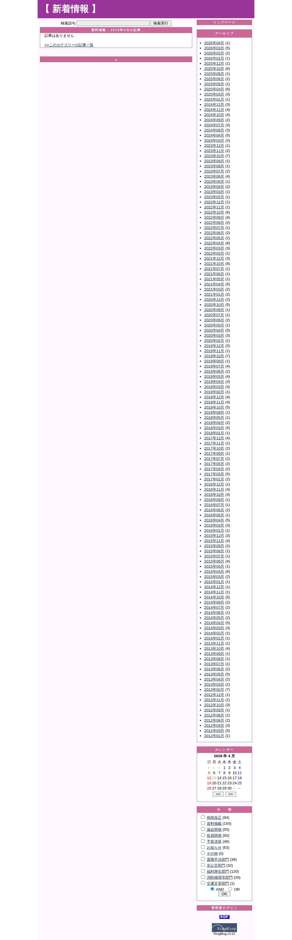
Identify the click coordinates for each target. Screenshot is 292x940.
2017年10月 (214, 448)
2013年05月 (214, 674)
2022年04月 (214, 243)
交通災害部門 (218, 883)
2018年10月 (214, 407)
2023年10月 (214, 156)
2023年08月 (214, 166)
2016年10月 (214, 494)
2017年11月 (214, 443)
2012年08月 (214, 715)
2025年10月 (214, 68)
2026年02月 (214, 53)
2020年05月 (214, 325)
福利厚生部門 (218, 871)
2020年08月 (214, 310)
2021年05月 (214, 279)
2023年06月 (214, 176)
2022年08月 (214, 222)
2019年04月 (214, 381)
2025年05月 (214, 84)
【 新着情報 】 (70, 9)
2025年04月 (214, 89)
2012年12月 (214, 695)
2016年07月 (214, 505)
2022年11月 (214, 207)
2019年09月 (214, 361)
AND (220, 889)
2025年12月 (214, 63)
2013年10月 (214, 648)
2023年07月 (214, 171)
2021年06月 (214, 274)
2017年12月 (214, 438)
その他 (212, 853)
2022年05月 (214, 238)
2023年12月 (214, 145)
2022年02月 (214, 253)
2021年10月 (214, 263)
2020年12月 (214, 299)
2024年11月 (214, 109)
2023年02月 (214, 197)
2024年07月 (214, 125)
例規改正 (214, 817)
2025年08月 (214, 74)
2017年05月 (214, 464)
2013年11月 (214, 643)
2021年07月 (214, 269)
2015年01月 (214, 582)
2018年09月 (214, 412)
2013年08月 (214, 659)
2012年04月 (214, 725)
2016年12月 (214, 484)
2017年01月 (214, 479)
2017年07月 (214, 458)
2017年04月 (214, 469)
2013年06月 (214, 669)
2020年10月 (214, 304)
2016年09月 (214, 500)
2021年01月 (214, 294)
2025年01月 (214, 99)
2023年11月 (214, 151)
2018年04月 (214, 423)
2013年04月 (214, 679)
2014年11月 (214, 592)
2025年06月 (214, 79)
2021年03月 (214, 289)
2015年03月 (214, 576)
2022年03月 (214, 248)
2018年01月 (214, 433)
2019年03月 (214, 387)
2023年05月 (214, 181)
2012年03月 (214, 730)
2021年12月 (214, 258)
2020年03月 (214, 335)
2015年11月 (214, 541)
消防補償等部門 (220, 877)
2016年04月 (214, 520)
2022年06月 (214, 233)
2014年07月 (214, 607)
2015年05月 (214, 566)
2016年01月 (214, 530)
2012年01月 (214, 736)
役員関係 (214, 835)
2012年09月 (214, 710)
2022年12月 (214, 202)
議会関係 (214, 829)
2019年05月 (214, 376)
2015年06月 (214, 561)
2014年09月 (214, 602)
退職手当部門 (218, 859)
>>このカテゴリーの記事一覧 (69, 45)
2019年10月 (214, 356)
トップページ (224, 22)
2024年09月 (214, 120)
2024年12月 (214, 104)
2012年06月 (214, 720)
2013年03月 (214, 684)
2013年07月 (214, 664)
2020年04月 (214, 330)
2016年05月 (214, 515)
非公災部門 (216, 865)
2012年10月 (214, 705)
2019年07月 (214, 366)
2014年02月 (214, 633)
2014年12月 (214, 587)
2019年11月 (214, 351)
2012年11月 (214, 700)
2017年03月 (214, 474)
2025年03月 (214, 94)
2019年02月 (214, 392)
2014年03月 (214, 628)
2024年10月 (214, 115)
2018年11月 (214, 402)
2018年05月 (214, 417)
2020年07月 (214, 315)
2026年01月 (214, 58)
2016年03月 (214, 525)
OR (237, 889)
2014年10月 (214, 597)
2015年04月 (214, 571)
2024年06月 (214, 130)
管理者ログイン (224, 907)
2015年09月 (214, 546)
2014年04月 (214, 623)
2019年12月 (214, 346)
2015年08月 (214, 551)
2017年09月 (214, 453)
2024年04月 (214, 135)
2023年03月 (214, 192)
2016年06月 (214, 510)
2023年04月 (214, 186)
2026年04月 (214, 43)
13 (214, 778)
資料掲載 (214, 823)
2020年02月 (214, 340)
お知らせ (214, 847)
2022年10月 (214, 212)
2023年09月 (214, 161)
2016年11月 (214, 489)
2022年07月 (214, 228)
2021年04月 (214, 284)
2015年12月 (214, 535)
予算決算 (214, 841)
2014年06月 (214, 612)
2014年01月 (214, 638)
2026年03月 (214, 48)
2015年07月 (214, 556)
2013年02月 (214, 689)
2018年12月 (214, 397)
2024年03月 (214, 140)
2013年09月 (214, 653)
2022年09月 (214, 217)
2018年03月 (214, 428)
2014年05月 (214, 618)
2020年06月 (214, 320)
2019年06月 (214, 371)
